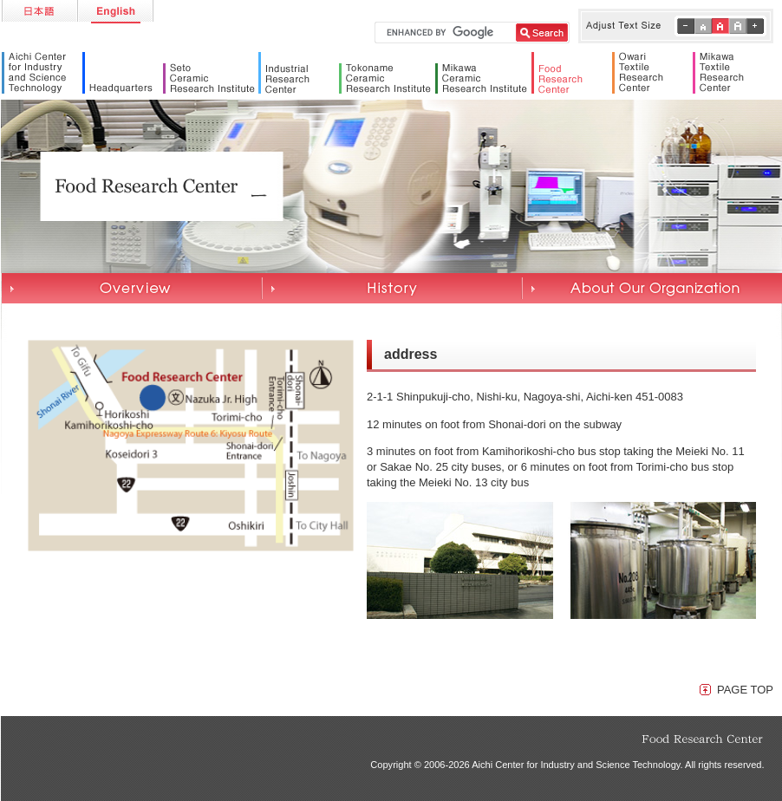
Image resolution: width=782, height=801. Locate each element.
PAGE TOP (745, 689)
